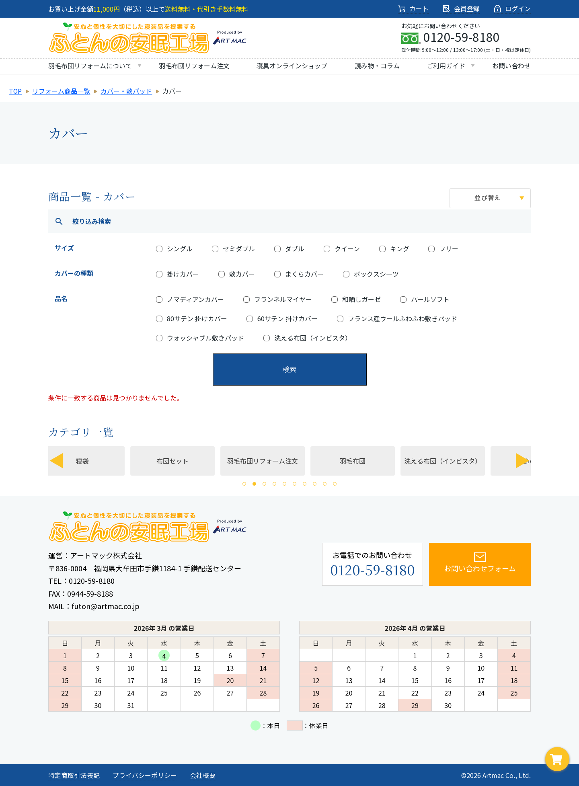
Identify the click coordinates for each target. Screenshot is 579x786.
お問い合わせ (511, 65)
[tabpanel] (273, 461)
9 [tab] (325, 484)
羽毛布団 (365, 461)
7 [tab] (305, 484)
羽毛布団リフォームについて (90, 65)
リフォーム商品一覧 (61, 91)
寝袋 (94, 461)
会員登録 (461, 8)
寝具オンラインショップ (292, 65)
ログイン (512, 8)
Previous (56, 461)
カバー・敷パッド (126, 91)
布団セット (184, 461)
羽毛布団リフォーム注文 (194, 65)
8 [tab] (315, 484)
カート (413, 8)
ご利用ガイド (446, 65)
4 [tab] (274, 484)
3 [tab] (264, 484)
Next (523, 461)
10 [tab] (335, 484)
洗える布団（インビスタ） (454, 461)
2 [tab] (254, 484)
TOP (15, 91)
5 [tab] (284, 484)
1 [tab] (244, 484)
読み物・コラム (377, 65)
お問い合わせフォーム (466, 562)
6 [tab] (295, 484)
